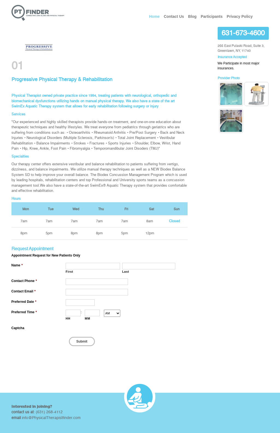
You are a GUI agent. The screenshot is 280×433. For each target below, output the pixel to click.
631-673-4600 (243, 33)
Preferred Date (23, 302)
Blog (192, 16)
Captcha (17, 328)
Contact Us (174, 16)
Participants (212, 16)
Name (17, 265)
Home (154, 16)
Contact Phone (24, 281)
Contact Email (23, 291)
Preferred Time (24, 312)
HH (68, 318)
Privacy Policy (240, 16)
